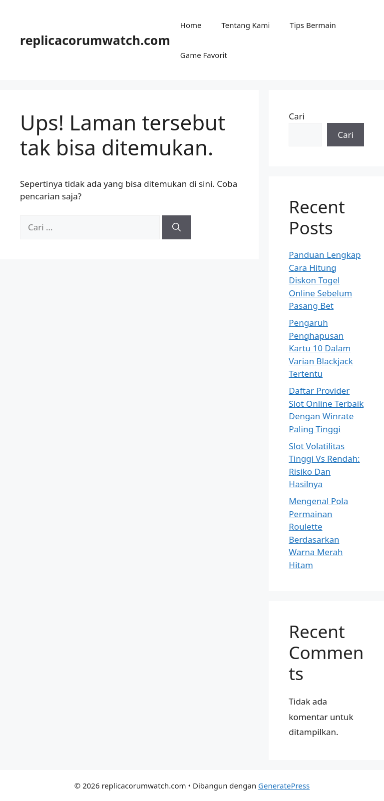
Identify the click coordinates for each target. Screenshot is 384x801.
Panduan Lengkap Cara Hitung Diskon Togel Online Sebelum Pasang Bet (325, 280)
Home (191, 25)
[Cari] (176, 227)
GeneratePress (284, 786)
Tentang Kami (246, 25)
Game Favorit (203, 55)
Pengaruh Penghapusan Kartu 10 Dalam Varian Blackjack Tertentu (321, 348)
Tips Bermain (313, 25)
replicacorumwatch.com (95, 39)
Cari (297, 116)
